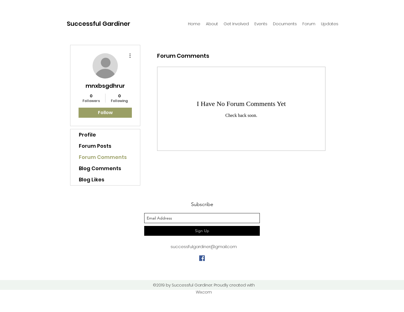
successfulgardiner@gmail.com (204, 246)
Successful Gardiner (98, 23)
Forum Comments (103, 157)
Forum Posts (95, 145)
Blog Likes (91, 179)
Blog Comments (100, 168)
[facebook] (202, 258)
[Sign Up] (202, 231)
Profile (87, 134)
